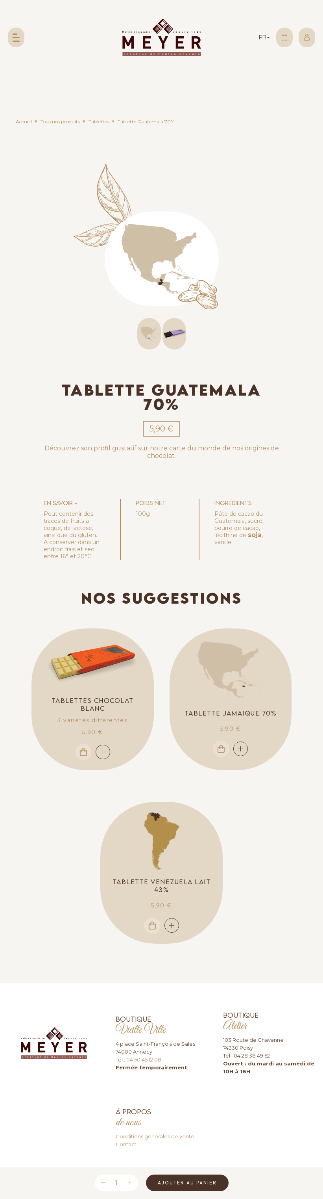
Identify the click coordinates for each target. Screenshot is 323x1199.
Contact (126, 1144)
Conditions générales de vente (155, 1136)
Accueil (24, 122)
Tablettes (99, 122)
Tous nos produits (60, 122)
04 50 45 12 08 (143, 1059)
